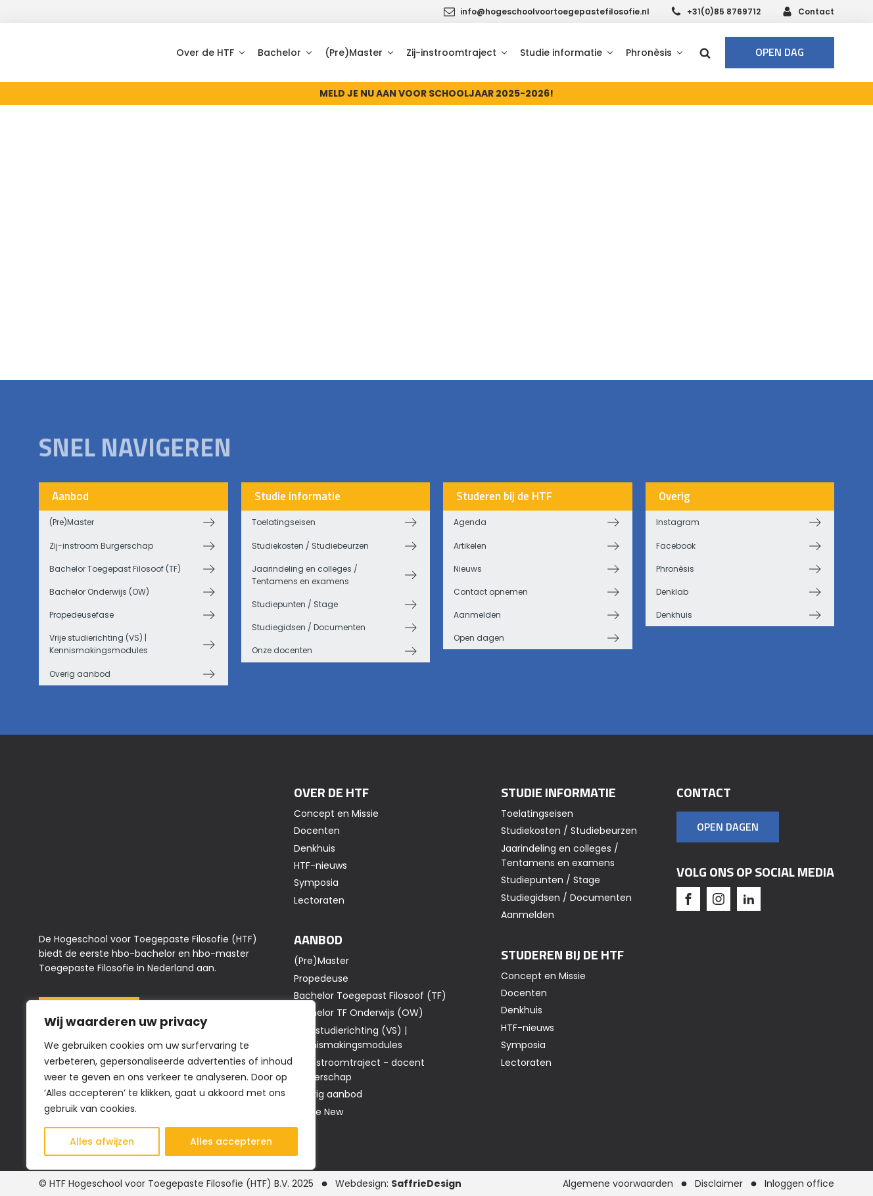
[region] (171, 1085)
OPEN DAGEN (728, 827)
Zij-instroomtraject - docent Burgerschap (359, 1070)
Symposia (316, 882)
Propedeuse (321, 978)
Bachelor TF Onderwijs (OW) (358, 1012)
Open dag (779, 52)
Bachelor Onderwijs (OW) (99, 591)
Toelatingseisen (284, 522)
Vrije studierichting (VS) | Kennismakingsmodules (98, 644)
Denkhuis (674, 614)
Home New (318, 1111)
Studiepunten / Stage (295, 604)
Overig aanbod (79, 673)
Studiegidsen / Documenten (309, 627)
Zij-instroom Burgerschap (101, 545)
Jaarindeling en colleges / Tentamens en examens (305, 575)
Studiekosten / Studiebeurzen (310, 545)
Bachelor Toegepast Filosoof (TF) (115, 568)
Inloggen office (799, 1183)
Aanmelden (477, 614)
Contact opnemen (491, 591)
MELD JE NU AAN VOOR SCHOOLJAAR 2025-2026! (436, 93)
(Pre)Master (71, 522)
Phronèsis (675, 568)
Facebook (676, 545)
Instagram (677, 522)
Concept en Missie (336, 813)
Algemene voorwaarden (618, 1183)
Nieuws (468, 568)
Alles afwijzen (102, 1141)
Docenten (317, 830)
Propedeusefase (81, 614)
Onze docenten (282, 650)
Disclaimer (719, 1183)
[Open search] (705, 53)
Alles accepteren (231, 1141)
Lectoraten (319, 900)
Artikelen (470, 545)
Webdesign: (398, 1183)
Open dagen (479, 637)
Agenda (470, 522)
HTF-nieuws (320, 865)
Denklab (672, 591)
